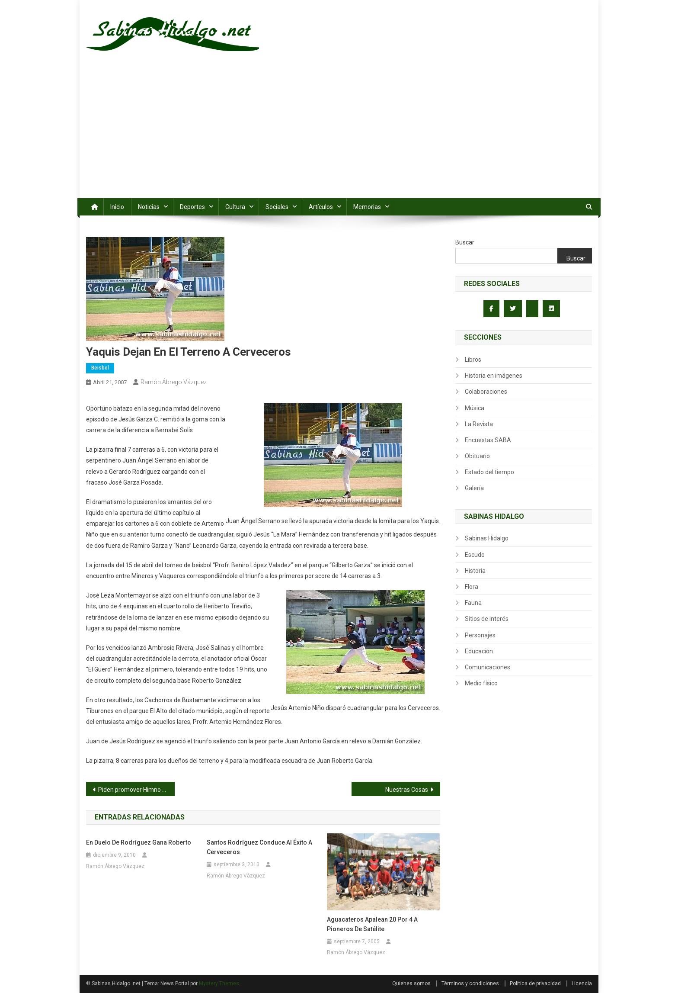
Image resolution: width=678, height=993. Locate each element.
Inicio (117, 206)
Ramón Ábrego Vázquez (174, 382)
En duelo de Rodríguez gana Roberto (138, 842)
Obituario (477, 456)
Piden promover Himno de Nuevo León (136, 789)
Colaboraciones (486, 391)
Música (474, 408)
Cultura (235, 206)
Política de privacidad (535, 983)
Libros (473, 359)
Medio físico (481, 683)
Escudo (475, 554)
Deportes (192, 206)
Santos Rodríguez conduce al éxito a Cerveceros (259, 847)
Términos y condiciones (470, 983)
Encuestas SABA (488, 440)
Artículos (321, 206)
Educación (479, 651)
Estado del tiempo (489, 472)
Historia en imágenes (493, 375)
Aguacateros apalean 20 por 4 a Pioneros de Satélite (372, 924)
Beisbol (100, 368)
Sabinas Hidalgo (486, 538)
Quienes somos (411, 983)
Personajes (480, 635)
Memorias (367, 206)
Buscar (464, 242)
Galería (474, 488)
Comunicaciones (487, 667)
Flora (471, 586)
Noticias (149, 206)
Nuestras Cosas (406, 789)
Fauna (473, 602)
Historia (475, 570)
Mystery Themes (219, 983)
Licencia (582, 983)
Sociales (276, 206)
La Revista (479, 424)
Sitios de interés (486, 618)
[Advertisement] (339, 133)
